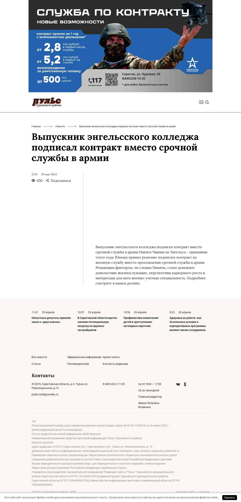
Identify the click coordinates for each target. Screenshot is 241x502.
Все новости (39, 357)
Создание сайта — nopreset (192, 491)
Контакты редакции (115, 363)
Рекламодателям (78, 363)
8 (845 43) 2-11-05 (114, 384)
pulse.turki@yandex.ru (45, 394)
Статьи (36, 363)
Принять (229, 497)
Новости (60, 126)
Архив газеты (111, 357)
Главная (36, 126)
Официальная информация (84, 357)
